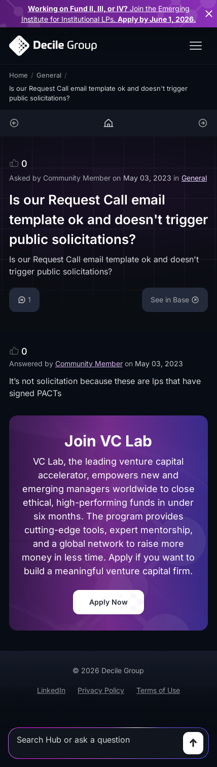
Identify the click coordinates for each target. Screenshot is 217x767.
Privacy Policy (101, 690)
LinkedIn (51, 690)
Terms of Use (158, 690)
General (49, 75)
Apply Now (108, 602)
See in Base (175, 299)
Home (18, 75)
